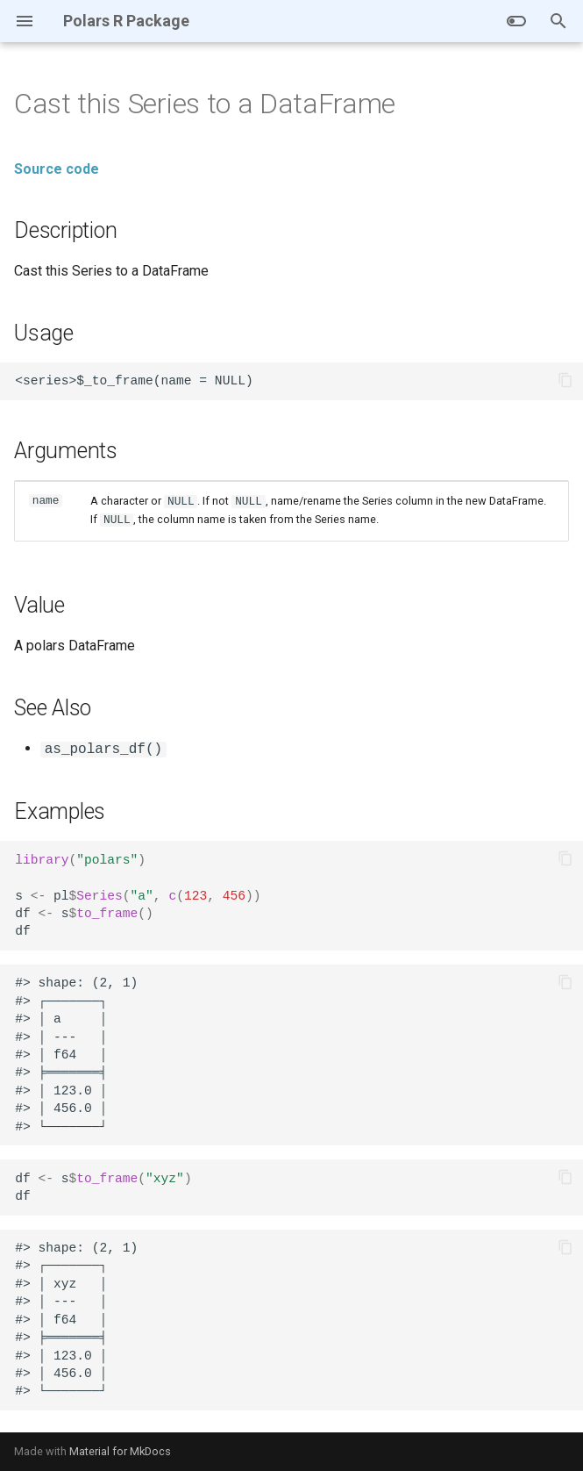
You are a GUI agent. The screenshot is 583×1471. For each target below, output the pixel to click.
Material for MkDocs (120, 1451)
